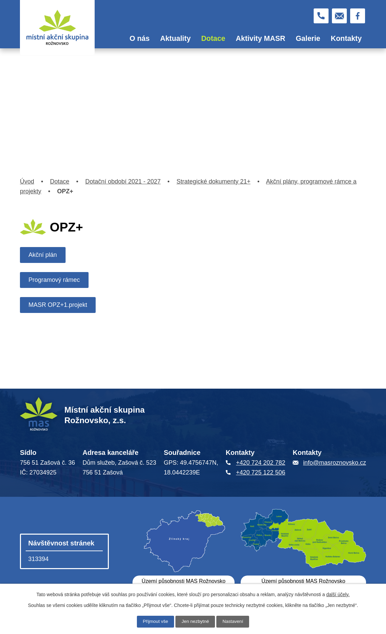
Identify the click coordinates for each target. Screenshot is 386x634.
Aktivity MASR (260, 38)
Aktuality (175, 38)
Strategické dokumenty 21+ (213, 181)
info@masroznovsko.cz (334, 462)
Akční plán (43, 254)
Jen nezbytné (195, 621)
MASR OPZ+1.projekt (58, 304)
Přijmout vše (155, 621)
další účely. (337, 594)
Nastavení (233, 621)
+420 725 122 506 (260, 472)
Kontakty (346, 38)
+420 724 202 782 (260, 462)
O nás (139, 38)
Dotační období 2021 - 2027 (123, 181)
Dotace (213, 38)
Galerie (308, 38)
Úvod (114, 39)
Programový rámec (54, 279)
